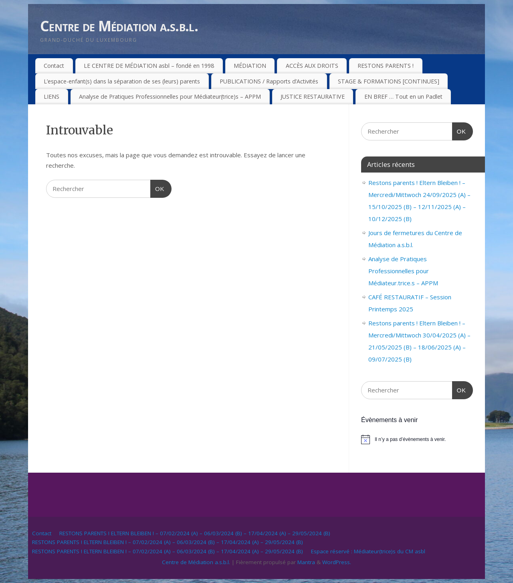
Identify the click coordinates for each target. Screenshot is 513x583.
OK (157, 187)
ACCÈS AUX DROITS (312, 65)
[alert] (417, 439)
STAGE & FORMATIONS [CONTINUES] (388, 81)
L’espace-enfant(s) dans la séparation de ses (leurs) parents (122, 81)
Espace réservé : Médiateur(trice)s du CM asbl (368, 551)
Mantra (306, 562)
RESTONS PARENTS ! (385, 65)
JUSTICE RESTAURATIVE (313, 96)
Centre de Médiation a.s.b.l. (119, 26)
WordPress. (336, 562)
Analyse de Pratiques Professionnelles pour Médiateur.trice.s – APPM (403, 271)
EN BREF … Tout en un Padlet (403, 96)
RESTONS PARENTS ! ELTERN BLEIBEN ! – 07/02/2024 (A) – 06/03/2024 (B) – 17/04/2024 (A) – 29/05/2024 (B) (194, 533)
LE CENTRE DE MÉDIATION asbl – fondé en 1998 (149, 65)
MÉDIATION (250, 65)
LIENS (51, 96)
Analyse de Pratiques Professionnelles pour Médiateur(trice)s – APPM (170, 96)
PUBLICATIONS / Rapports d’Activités (269, 81)
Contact (54, 65)
